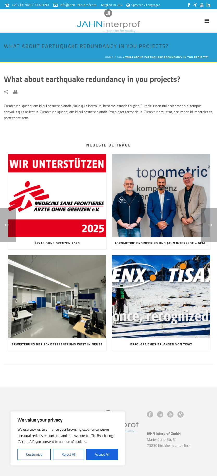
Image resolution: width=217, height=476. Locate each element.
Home (109, 57)
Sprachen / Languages (143, 4)
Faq (119, 57)
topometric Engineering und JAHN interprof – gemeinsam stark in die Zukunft (162, 243)
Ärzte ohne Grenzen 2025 (57, 243)
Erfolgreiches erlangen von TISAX (161, 344)
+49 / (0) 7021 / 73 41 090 (30, 4)
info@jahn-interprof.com (78, 4)
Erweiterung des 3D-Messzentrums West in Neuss (57, 344)
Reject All (68, 454)
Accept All (102, 454)
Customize (34, 454)
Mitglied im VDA (111, 4)
